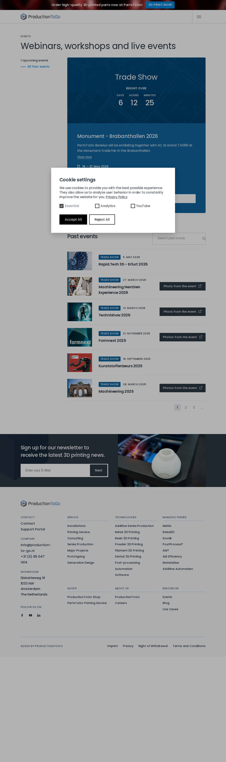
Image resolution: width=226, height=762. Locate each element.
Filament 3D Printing (129, 551)
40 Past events (32, 67)
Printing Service (78, 532)
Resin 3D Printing (127, 538)
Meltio (167, 526)
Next (98, 470)
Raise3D (168, 532)
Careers (121, 603)
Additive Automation (178, 569)
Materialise (171, 563)
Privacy (128, 646)
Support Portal (33, 529)
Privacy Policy (117, 197)
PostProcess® (173, 544)
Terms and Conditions (189, 646)
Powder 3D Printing (129, 544)
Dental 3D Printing (128, 557)
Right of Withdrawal (153, 646)
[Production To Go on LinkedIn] (39, 615)
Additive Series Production (134, 526)
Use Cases (170, 609)
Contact (28, 523)
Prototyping (76, 557)
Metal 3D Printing (127, 532)
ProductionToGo (127, 597)
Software (122, 575)
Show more (84, 157)
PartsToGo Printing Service (87, 603)
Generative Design (80, 563)
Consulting (75, 538)
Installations (76, 526)
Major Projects (78, 551)
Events (167, 597)
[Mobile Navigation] (199, 16)
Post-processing (127, 563)
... (202, 407)
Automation (124, 569)
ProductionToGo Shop (84, 597)
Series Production (80, 544)
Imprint (112, 646)
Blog (166, 603)
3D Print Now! (160, 5)
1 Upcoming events (41, 60)
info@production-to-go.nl (36, 548)
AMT (166, 551)
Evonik (167, 538)
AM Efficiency (172, 557)
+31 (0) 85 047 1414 (33, 559)
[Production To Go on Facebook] (22, 615)
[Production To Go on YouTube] (30, 615)
